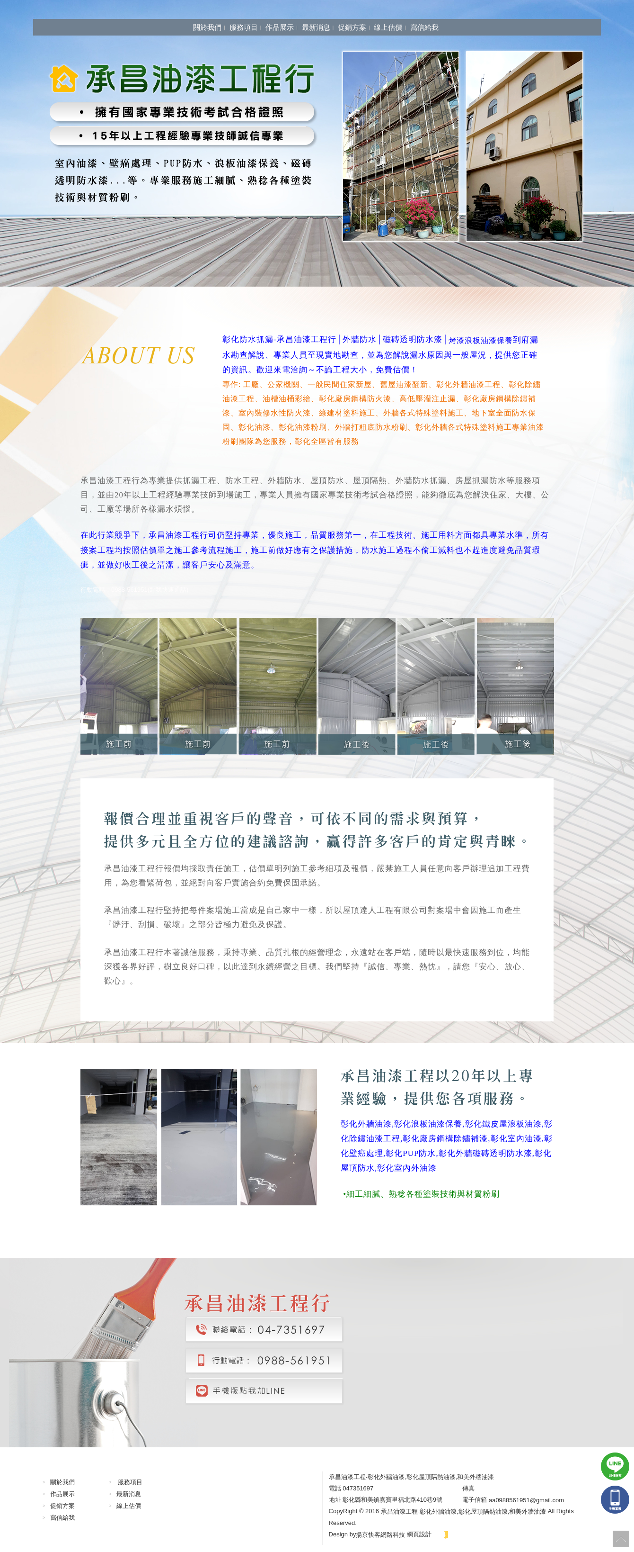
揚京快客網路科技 (380, 1534)
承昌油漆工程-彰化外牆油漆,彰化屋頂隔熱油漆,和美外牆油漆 (463, 1511)
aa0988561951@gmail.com (526, 1499)
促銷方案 (352, 27)
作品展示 (279, 27)
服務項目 (243, 27)
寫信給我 (424, 27)
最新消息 (316, 27)
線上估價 (388, 27)
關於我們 (207, 27)
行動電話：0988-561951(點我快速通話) (134, 589)
